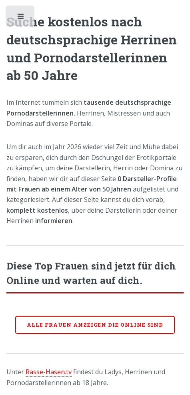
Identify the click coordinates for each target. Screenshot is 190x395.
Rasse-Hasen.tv (49, 371)
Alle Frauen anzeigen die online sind (95, 324)
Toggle (21, 18)
